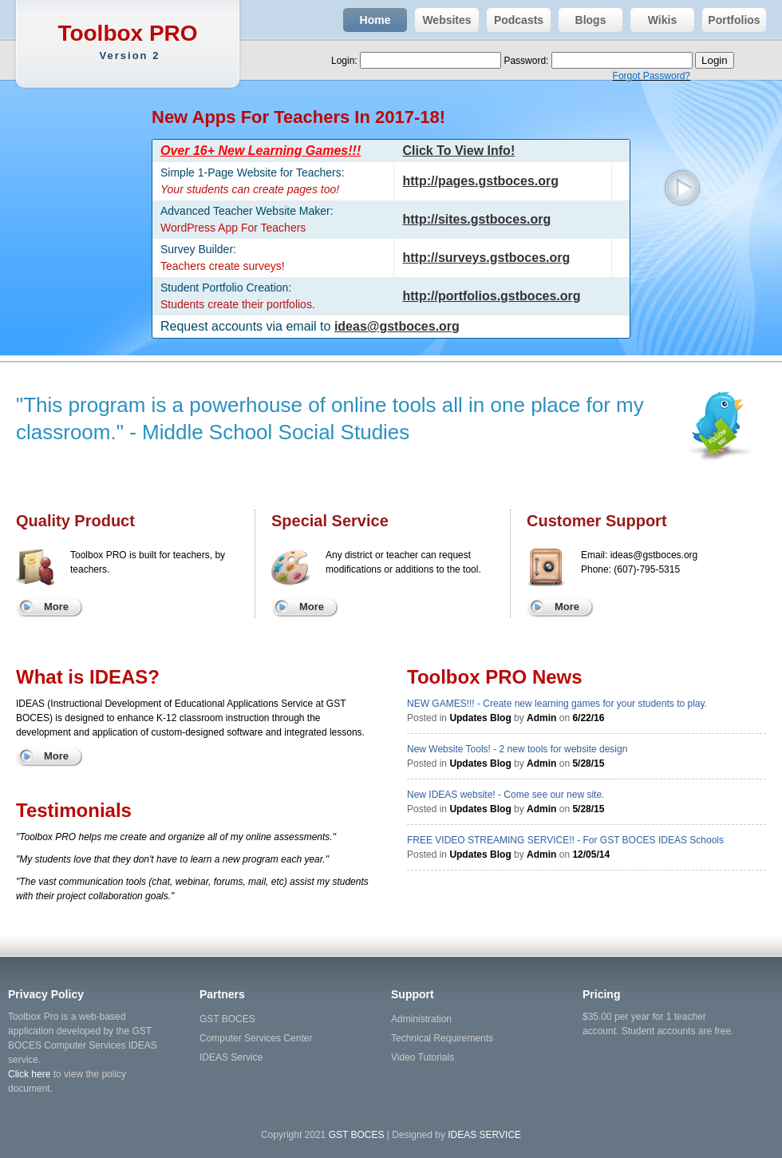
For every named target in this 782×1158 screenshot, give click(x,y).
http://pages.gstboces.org (480, 181)
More (56, 607)
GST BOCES (227, 1019)
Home (366, 20)
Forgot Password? (651, 75)
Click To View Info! (458, 150)
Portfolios (731, 20)
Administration (421, 1019)
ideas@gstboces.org (397, 326)
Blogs (582, 20)
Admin (541, 718)
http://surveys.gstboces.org (486, 257)
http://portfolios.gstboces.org (491, 296)
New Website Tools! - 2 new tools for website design (517, 749)
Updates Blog (480, 718)
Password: (527, 60)
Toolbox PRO (129, 42)
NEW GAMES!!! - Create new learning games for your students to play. (557, 703)
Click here (29, 1074)
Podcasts (515, 20)
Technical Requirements (442, 1038)
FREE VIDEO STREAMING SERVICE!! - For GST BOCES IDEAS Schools (565, 840)
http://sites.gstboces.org (476, 219)
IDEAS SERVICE (484, 1134)
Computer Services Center (255, 1038)
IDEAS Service (231, 1057)
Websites (443, 20)
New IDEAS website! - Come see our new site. (505, 794)
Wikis (653, 20)
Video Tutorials (422, 1057)
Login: (345, 60)
